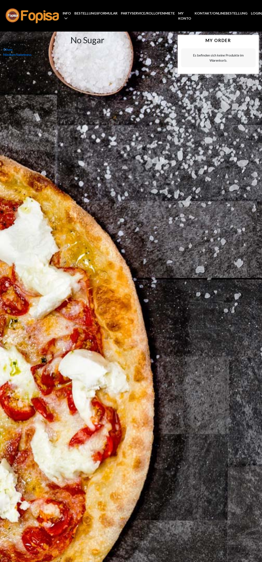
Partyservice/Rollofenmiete (148, 13)
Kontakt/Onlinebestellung (221, 13)
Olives (8, 49)
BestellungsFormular (95, 13)
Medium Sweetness (17, 54)
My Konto (184, 15)
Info (67, 13)
